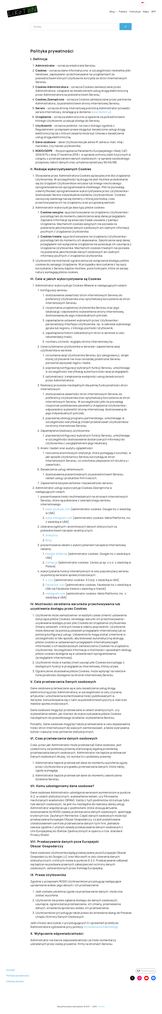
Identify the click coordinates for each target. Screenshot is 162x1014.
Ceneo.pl (52, 562)
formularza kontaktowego (101, 927)
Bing (48, 540)
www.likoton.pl (101, 112)
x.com (50, 580)
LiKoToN (101, 1006)
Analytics (52, 535)
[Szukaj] (125, 26)
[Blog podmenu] (116, 11)
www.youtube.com (58, 509)
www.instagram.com (59, 518)
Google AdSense (56, 554)
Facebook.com (55, 585)
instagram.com (55, 593)
